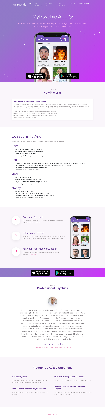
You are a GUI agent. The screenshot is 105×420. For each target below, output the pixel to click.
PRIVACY (55, 414)
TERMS (49, 414)
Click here (33, 254)
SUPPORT (72, 3)
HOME (31, 3)
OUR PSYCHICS (62, 4)
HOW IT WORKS (37, 4)
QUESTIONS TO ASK (50, 4)
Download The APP (84, 3)
